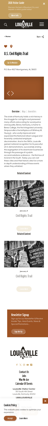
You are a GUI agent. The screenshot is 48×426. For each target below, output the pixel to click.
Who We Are (24, 379)
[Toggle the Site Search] (5, 24)
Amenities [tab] (32, 111)
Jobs (24, 376)
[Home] (24, 24)
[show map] (11, 46)
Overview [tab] (15, 111)
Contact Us (24, 372)
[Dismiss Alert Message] (44, 3)
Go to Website (12, 62)
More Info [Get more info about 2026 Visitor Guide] (15, 15)
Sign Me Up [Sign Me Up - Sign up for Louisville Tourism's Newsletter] (18, 331)
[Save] (5, 46)
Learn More (23, 418)
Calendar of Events (24, 383)
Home (7, 36)
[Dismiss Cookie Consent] (45, 401)
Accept (10, 418)
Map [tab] (23, 111)
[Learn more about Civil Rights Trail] (24, 198)
